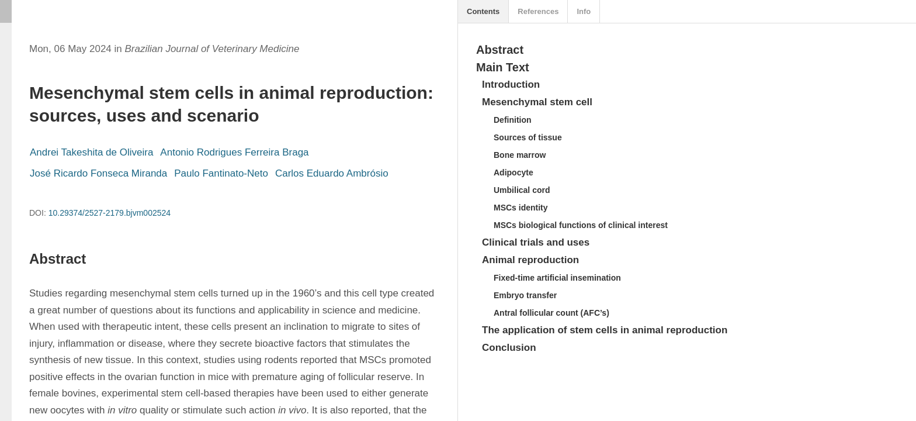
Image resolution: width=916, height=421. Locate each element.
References (538, 11)
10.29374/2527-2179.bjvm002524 (109, 213)
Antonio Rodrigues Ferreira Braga (234, 152)
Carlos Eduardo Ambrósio (331, 173)
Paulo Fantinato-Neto (221, 173)
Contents (483, 11)
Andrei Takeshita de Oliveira (91, 152)
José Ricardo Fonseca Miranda (98, 173)
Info (584, 11)
